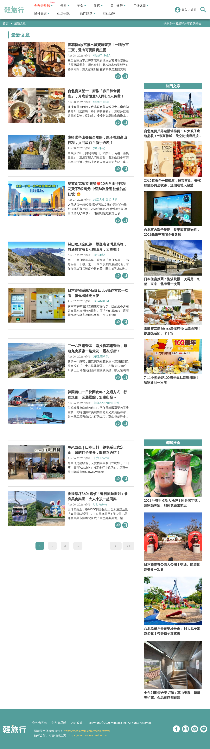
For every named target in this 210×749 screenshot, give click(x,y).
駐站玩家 (109, 13)
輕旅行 (14, 9)
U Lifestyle (100, 504)
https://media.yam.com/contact (88, 735)
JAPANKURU (101, 301)
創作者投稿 (39, 722)
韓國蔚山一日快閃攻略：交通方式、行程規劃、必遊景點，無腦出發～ (97, 394)
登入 (184, 9)
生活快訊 (63, 13)
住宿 (98, 5)
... (78, 545)
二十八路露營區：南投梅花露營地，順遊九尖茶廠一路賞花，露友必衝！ (97, 348)
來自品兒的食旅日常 (106, 403)
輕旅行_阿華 (101, 102)
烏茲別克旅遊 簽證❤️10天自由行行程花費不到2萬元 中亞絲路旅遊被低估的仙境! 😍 (97, 188)
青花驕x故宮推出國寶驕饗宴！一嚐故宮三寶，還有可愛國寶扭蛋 (98, 47)
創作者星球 (43, 5)
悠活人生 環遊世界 (105, 199)
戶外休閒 (140, 5)
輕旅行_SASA (101, 55)
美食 (81, 5)
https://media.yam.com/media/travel (87, 730)
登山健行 (117, 5)
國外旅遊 (41, 13)
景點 (64, 5)
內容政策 (76, 722)
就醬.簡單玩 (101, 356)
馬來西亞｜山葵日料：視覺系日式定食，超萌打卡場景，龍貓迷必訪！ (96, 450)
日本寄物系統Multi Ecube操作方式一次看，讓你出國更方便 (98, 293)
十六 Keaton (101, 458)
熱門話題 (87, 13)
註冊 (193, 9)
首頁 (6, 23)
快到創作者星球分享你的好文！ (184, 23)
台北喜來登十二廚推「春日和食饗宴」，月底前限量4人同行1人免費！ (96, 93)
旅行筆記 (99, 148)
